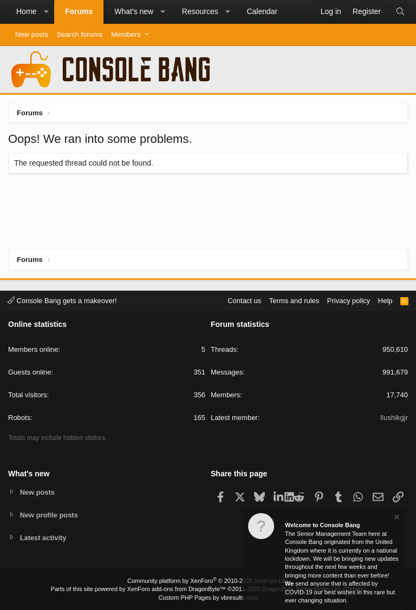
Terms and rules (294, 300)
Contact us (244, 300)
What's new (133, 11)
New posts (31, 34)
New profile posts (49, 514)
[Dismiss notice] (396, 518)
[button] (46, 12)
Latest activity (43, 538)
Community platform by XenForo (208, 581)
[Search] (400, 12)
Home (26, 11)
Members (125, 34)
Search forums (80, 34)
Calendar (261, 11)
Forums (79, 11)
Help (385, 300)
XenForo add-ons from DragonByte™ (176, 589)
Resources (200, 11)
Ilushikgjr (394, 418)
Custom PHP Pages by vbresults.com (207, 597)
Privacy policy (348, 300)
